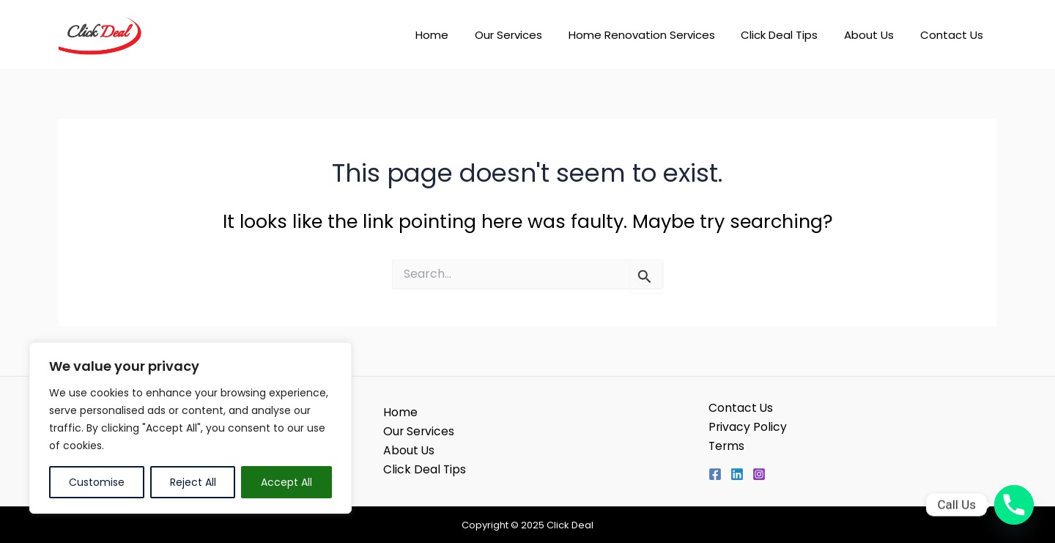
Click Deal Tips (790, 35)
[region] (190, 428)
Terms (727, 445)
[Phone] (1014, 505)
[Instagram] (759, 474)
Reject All (193, 482)
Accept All (286, 482)
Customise (97, 482)
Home (455, 35)
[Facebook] (715, 474)
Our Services (527, 35)
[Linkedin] (737, 474)
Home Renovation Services (656, 35)
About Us (875, 35)
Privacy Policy (748, 426)
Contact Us (953, 35)
